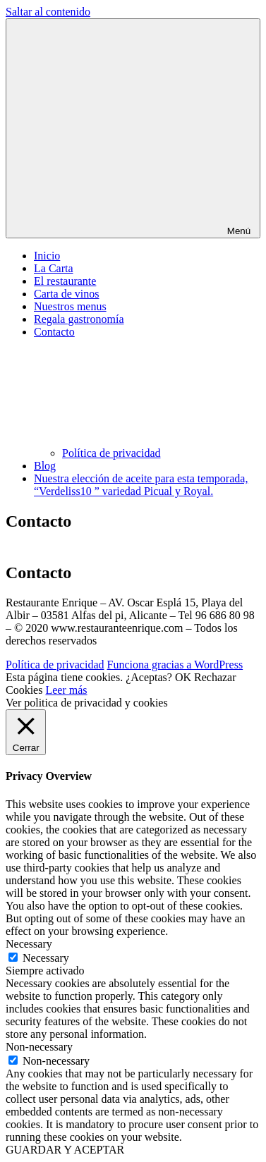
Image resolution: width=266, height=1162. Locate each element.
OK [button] (183, 677)
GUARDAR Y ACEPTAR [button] (65, 1150)
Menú (133, 128)
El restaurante (65, 281)
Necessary (46, 958)
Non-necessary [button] (39, 1047)
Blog (45, 466)
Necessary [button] (29, 944)
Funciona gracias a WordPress (175, 665)
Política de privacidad (111, 453)
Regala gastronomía (79, 319)
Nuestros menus (70, 306)
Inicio (47, 256)
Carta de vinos (66, 294)
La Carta (53, 268)
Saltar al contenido (48, 12)
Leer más (66, 690)
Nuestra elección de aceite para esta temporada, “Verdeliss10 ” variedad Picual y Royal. (141, 484)
